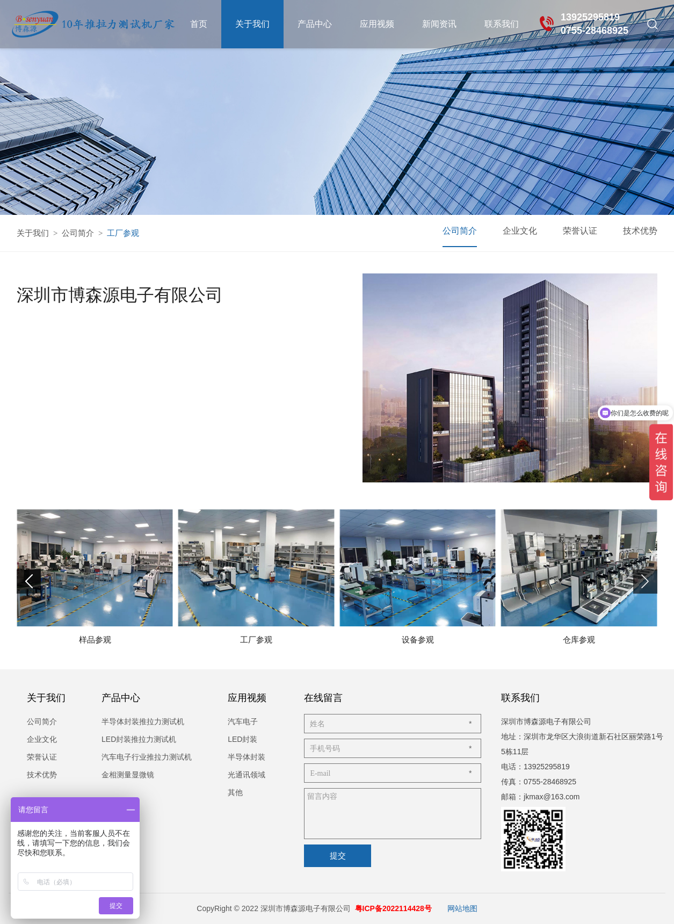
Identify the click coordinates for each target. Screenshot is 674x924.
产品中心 (315, 23)
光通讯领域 (246, 774)
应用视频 (377, 23)
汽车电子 (243, 721)
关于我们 (252, 23)
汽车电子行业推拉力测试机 (147, 757)
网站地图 (462, 908)
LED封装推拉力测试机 (139, 739)
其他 (235, 792)
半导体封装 (246, 757)
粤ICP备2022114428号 (393, 908)
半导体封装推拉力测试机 (143, 721)
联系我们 (501, 23)
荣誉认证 (580, 230)
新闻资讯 (439, 23)
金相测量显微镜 (128, 774)
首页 (198, 23)
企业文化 (520, 230)
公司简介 (78, 232)
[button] (645, 581)
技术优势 (640, 230)
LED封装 (242, 739)
